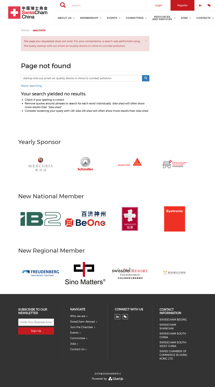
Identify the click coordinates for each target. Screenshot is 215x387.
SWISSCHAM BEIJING (173, 319)
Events (74, 332)
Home (25, 30)
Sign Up (36, 331)
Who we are (77, 316)
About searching (31, 85)
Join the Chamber (81, 327)
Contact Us (77, 349)
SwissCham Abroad (82, 321)
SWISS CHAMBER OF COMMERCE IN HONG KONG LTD (173, 355)
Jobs (73, 343)
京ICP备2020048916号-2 (107, 373)
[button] (146, 41)
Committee (77, 338)
